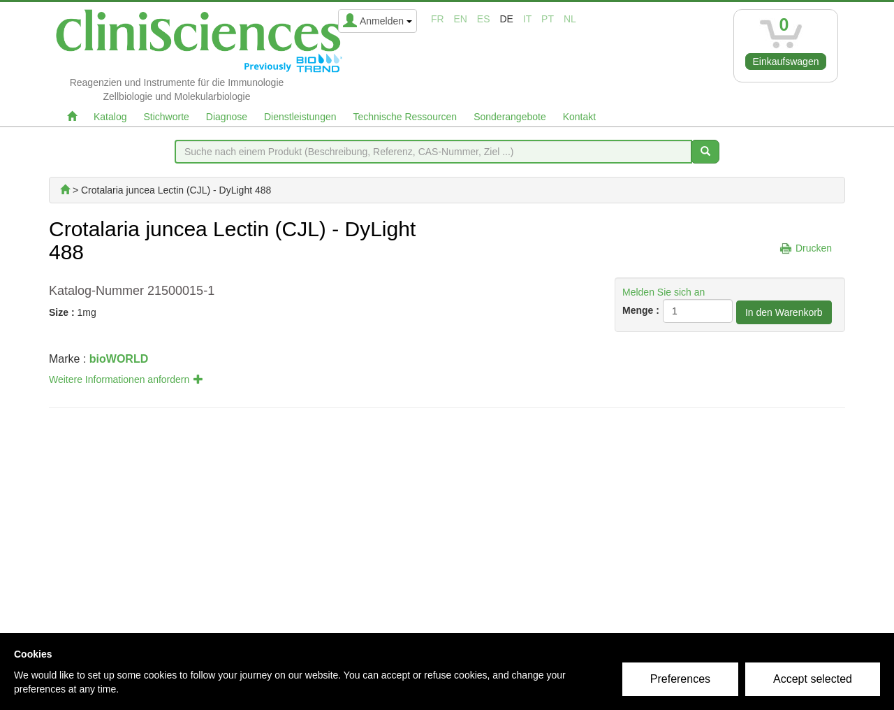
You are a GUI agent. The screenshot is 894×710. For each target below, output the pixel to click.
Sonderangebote (510, 116)
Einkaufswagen (786, 61)
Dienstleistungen (300, 116)
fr (437, 18)
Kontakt (579, 116)
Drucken (814, 248)
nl (570, 18)
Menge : (640, 310)
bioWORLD (118, 359)
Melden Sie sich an (663, 292)
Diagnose (226, 116)
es (483, 18)
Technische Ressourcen (405, 116)
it (527, 18)
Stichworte (166, 116)
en (460, 18)
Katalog (110, 116)
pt (547, 18)
